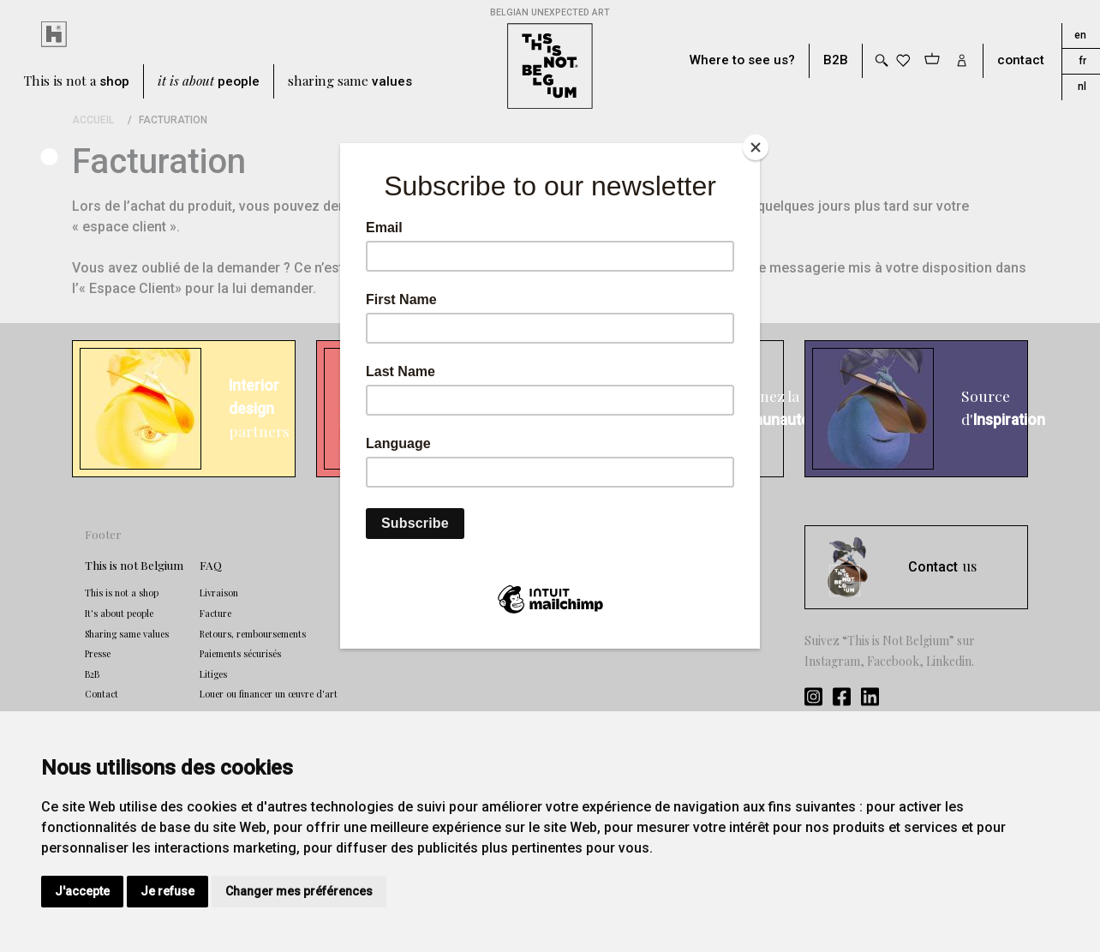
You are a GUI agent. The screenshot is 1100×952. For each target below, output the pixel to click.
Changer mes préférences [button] (299, 891)
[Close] (755, 147)
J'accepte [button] (82, 891)
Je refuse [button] (167, 891)
